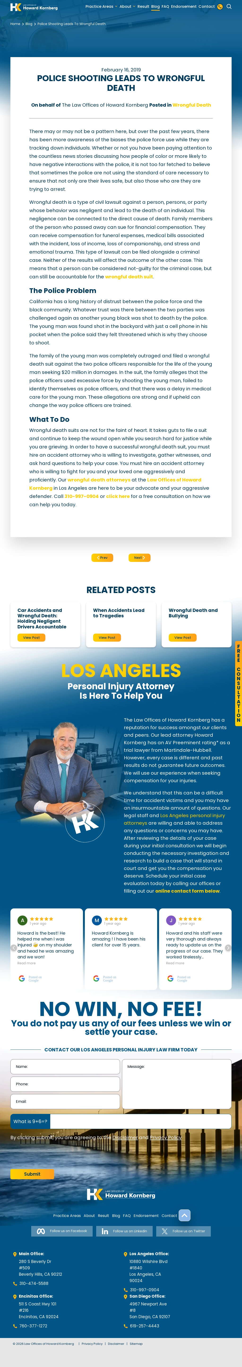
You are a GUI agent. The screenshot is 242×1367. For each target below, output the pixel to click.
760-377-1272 (33, 1326)
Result (143, 6)
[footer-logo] (121, 1194)
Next (139, 557)
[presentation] (46, 1155)
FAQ (165, 6)
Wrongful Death (192, 105)
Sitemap (136, 1344)
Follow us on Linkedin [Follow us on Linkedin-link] (124, 1231)
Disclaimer (125, 1137)
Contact (207, 6)
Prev (102, 557)
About (125, 6)
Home (15, 23)
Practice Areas (99, 6)
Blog (155, 6)
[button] (228, 948)
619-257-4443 (144, 1326)
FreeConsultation (239, 683)
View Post (31, 637)
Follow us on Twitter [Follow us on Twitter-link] (183, 1231)
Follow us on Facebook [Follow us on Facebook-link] (62, 1231)
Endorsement (184, 6)
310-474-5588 (33, 1283)
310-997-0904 (144, 1290)
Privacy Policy (166, 1137)
